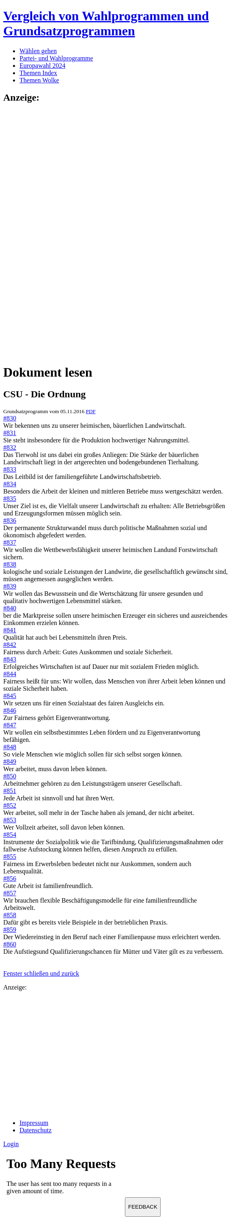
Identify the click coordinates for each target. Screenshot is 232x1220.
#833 (9, 469)
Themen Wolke (39, 80)
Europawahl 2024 (42, 65)
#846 (9, 710)
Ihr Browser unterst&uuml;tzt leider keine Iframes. (64, 1178)
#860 (9, 944)
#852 (9, 805)
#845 (9, 695)
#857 (9, 893)
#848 (9, 747)
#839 (9, 586)
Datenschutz (35, 1130)
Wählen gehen (38, 50)
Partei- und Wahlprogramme (56, 58)
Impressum (33, 1122)
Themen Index (38, 72)
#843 (9, 659)
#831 (9, 432)
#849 (9, 761)
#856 (9, 878)
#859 (9, 929)
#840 (9, 608)
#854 (9, 834)
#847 (9, 725)
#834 (9, 484)
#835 (9, 498)
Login (11, 1143)
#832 (9, 447)
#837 (9, 542)
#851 (9, 790)
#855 (9, 856)
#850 (9, 776)
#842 (9, 644)
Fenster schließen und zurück (41, 973)
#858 (9, 915)
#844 (9, 673)
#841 (9, 630)
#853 (9, 820)
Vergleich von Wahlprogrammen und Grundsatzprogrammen (106, 23)
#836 (9, 520)
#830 (9, 418)
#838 (9, 564)
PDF (90, 411)
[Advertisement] (35, 233)
